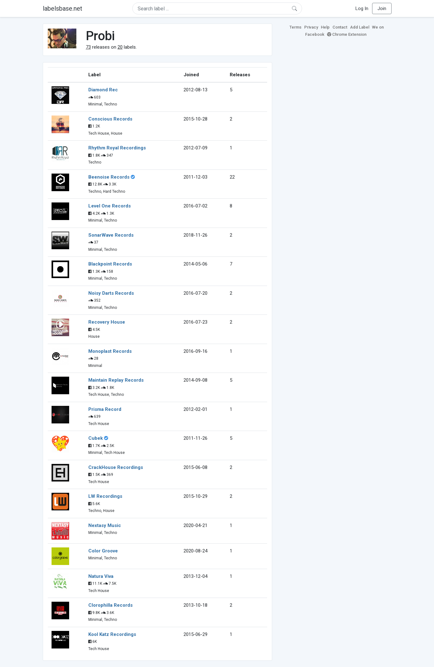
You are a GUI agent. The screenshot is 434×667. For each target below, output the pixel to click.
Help (325, 27)
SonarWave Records (111, 235)
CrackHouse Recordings (115, 467)
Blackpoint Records (110, 264)
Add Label (359, 27)
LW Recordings (105, 496)
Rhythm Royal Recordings (117, 148)
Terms (295, 27)
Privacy (311, 27)
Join (381, 8)
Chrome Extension (346, 34)
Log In (361, 8)
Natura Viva (100, 576)
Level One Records (109, 206)
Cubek (95, 438)
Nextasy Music (104, 525)
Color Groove (103, 551)
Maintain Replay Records (116, 380)
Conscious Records (110, 119)
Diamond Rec (103, 90)
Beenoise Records (108, 177)
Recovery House (106, 322)
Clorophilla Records (110, 605)
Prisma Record (104, 409)
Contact (339, 27)
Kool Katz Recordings (112, 634)
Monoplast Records (110, 351)
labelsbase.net (62, 8)
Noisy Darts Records (111, 293)
